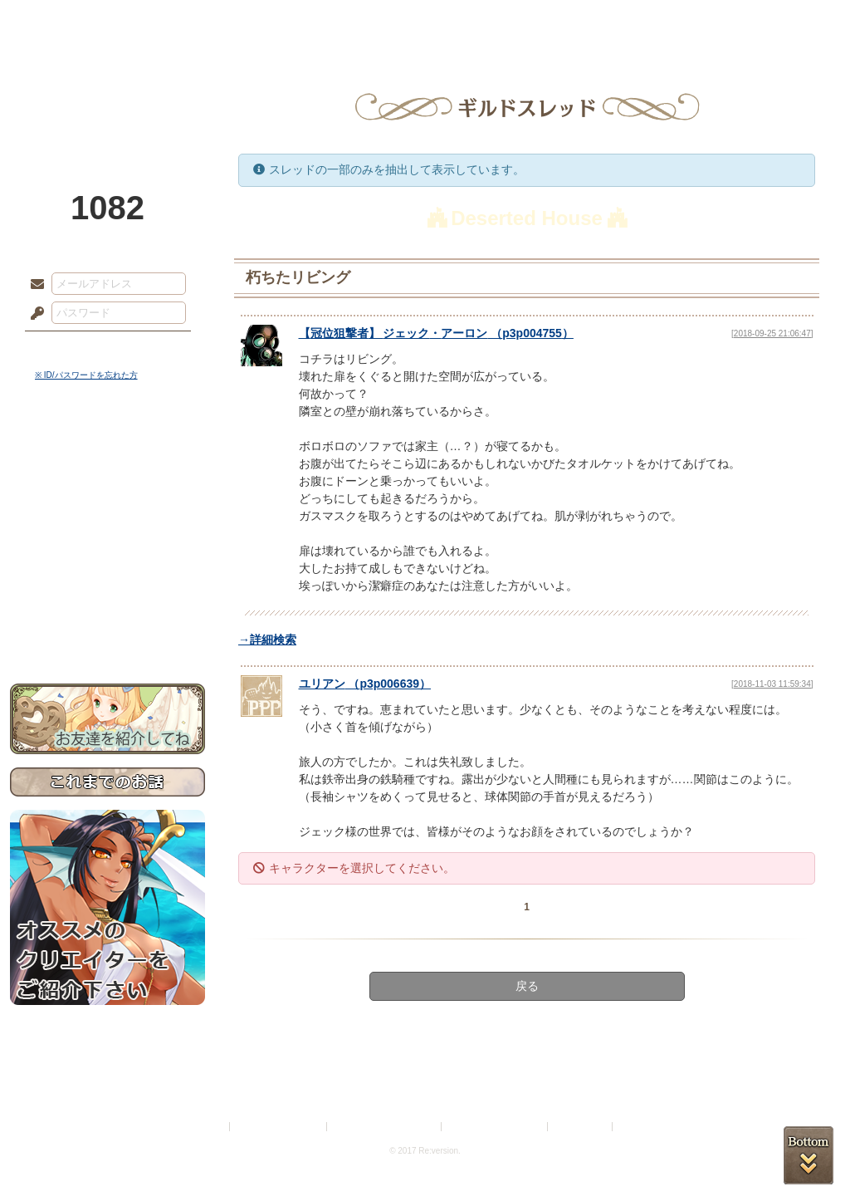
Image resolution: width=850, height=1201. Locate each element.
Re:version (641, 1126)
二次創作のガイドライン (495, 1126)
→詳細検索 (267, 639)
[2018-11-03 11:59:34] (772, 684)
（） (365, 683)
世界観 (107, 453)
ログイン (67, 348)
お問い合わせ (107, 631)
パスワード (33, 313)
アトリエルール (107, 557)
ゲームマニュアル (107, 511)
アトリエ (425, 21)
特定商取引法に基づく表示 (385, 1126)
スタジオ (543, 21)
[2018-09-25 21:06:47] (772, 333)
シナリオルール (107, 536)
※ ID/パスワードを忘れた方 (86, 375)
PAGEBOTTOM (808, 1155)
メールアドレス (33, 284)
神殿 (189, 21)
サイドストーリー (107, 482)
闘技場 (780, 21)
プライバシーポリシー (278, 1126)
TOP (70, 21)
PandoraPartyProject (107, 91)
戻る (527, 986)
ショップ (661, 21)
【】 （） (436, 333)
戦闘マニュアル (107, 577)
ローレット (307, 21)
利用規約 (206, 1126)
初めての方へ (107, 602)
